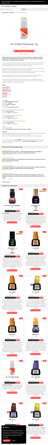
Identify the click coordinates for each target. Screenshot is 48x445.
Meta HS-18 (12, 420)
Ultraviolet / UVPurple (35, 207)
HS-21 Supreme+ (35, 377)
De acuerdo (7, 440)
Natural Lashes (10, 6)
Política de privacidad (16, 443)
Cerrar (13, 440)
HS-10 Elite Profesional (12, 377)
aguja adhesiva (32, 72)
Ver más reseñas (6, 181)
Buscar (23, 9)
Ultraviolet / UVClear (12, 250)
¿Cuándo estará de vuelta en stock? (24, 51)
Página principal (5, 12)
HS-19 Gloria (35, 292)
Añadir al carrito (12, 222)
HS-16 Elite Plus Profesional (12, 206)
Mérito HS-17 (35, 335)
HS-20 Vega (36, 249)
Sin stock (24, 47)
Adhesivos (12, 12)
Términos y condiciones (6, 443)
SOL (23, 443)
